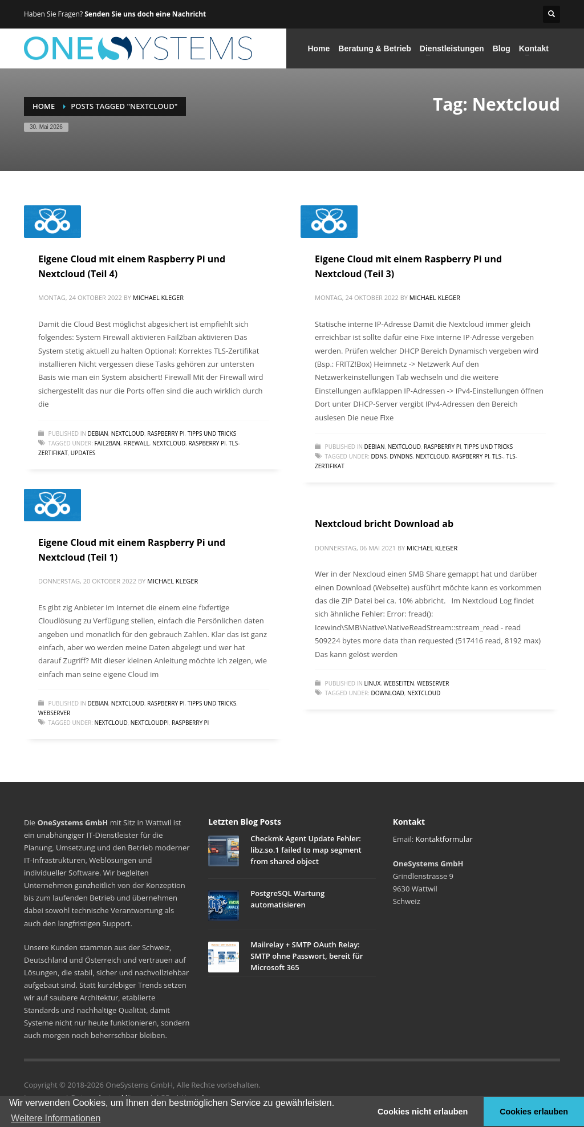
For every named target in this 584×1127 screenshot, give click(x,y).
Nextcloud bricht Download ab (384, 523)
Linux (372, 683)
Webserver (54, 713)
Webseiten (398, 683)
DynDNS (401, 456)
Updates (83, 453)
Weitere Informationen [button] (55, 1118)
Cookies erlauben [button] (534, 1111)
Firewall (136, 443)
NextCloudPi (150, 723)
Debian (98, 433)
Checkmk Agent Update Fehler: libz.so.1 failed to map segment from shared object (305, 849)
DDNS (379, 456)
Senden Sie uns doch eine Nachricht (145, 14)
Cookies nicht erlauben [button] (423, 1111)
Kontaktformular (444, 839)
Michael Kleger (158, 297)
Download (387, 693)
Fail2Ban (107, 443)
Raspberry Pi (165, 433)
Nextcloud (127, 433)
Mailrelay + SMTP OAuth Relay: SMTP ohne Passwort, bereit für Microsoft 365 (306, 955)
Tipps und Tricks (212, 433)
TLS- (497, 456)
